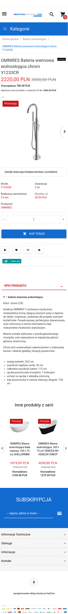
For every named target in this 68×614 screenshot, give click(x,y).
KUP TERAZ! (34, 234)
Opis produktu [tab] (15, 285)
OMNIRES (6, 207)
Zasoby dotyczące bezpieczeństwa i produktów (31, 171)
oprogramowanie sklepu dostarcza (29, 593)
